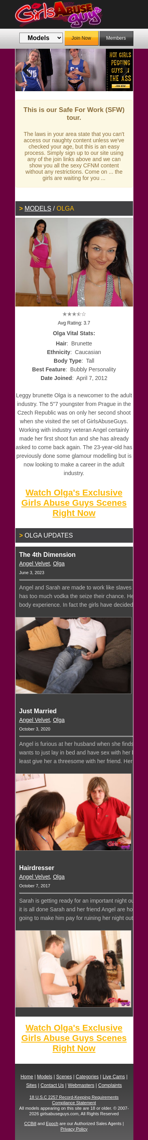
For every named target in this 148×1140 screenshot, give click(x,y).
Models (37, 208)
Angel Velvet (34, 563)
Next (121, 70)
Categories (87, 1076)
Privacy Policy (73, 1129)
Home (27, 1076)
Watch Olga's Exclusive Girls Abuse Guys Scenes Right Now (74, 503)
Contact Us (52, 1085)
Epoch (52, 1123)
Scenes (64, 1076)
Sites (31, 1085)
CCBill (30, 1123)
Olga (59, 563)
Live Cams (114, 1076)
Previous (27, 70)
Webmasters (81, 1085)
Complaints (110, 1085)
